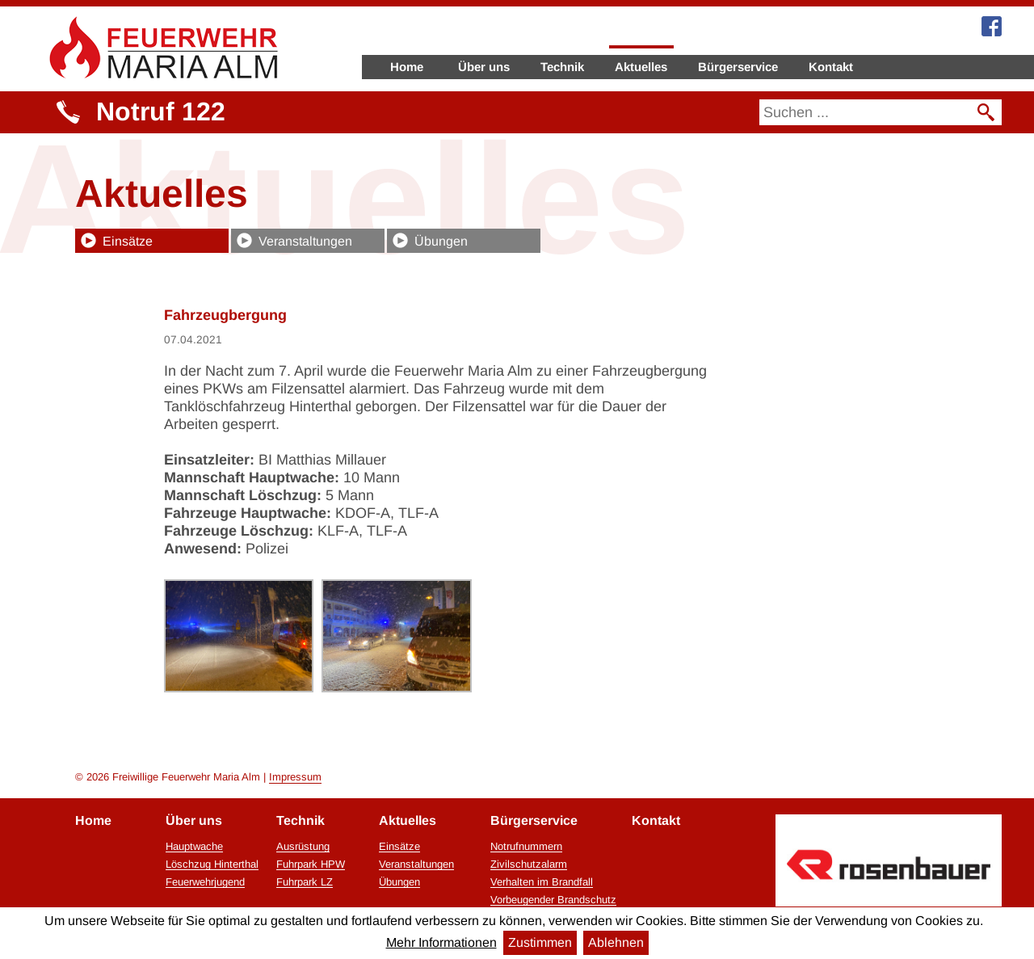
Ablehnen (616, 942)
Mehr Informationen (441, 942)
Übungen (441, 241)
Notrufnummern (526, 846)
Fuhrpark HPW (310, 864)
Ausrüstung (303, 846)
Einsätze (128, 241)
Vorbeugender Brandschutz (553, 900)
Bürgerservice (738, 67)
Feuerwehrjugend (205, 882)
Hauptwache (194, 846)
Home (406, 67)
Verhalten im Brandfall (541, 882)
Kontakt (831, 67)
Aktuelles (641, 67)
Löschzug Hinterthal (212, 864)
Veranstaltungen (305, 241)
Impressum (295, 777)
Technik (562, 67)
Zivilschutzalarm (528, 864)
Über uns (484, 67)
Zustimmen (540, 942)
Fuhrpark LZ (304, 882)
